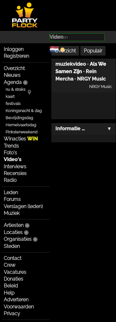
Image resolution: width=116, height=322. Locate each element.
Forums (12, 199)
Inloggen (14, 49)
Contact (12, 258)
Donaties (13, 279)
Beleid (11, 286)
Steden (12, 246)
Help (9, 293)
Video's (12, 159)
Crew (9, 265)
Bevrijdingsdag (19, 117)
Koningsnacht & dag (24, 110)
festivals (13, 103)
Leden (11, 192)
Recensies (15, 173)
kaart (10, 96)
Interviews (15, 166)
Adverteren (16, 300)
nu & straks (15, 89)
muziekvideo (70, 64)
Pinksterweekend (21, 132)
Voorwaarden (19, 307)
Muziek (11, 213)
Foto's (10, 153)
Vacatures (15, 272)
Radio (10, 180)
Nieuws (12, 75)
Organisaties (18, 239)
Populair (93, 51)
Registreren (16, 56)
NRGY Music (91, 79)
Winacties (21, 139)
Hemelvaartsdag (21, 125)
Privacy (12, 313)
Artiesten (14, 225)
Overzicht (14, 68)
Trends (11, 146)
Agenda (13, 82)
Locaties (13, 232)
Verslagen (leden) (23, 206)
